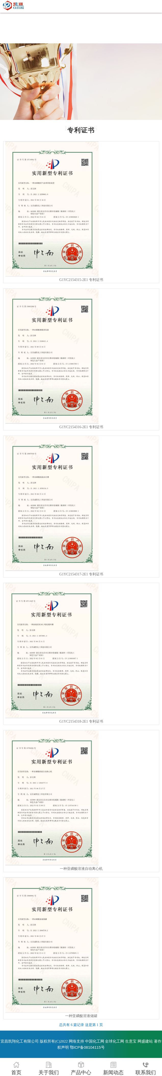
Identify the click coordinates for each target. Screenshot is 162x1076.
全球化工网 (114, 1041)
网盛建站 (145, 1041)
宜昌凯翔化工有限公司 (20, 1041)
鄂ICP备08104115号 (87, 1047)
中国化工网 (94, 1041)
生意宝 (131, 1041)
